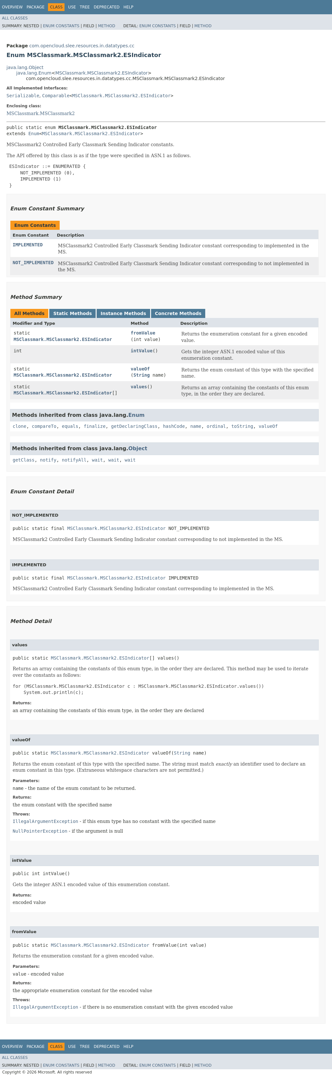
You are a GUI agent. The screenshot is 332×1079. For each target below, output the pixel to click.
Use (72, 7)
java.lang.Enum (34, 73)
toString (242, 426)
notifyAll (74, 460)
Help (129, 7)
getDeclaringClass (134, 426)
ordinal (216, 426)
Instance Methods (123, 313)
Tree (85, 7)
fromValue (143, 332)
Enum (33, 133)
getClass (23, 460)
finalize (94, 426)
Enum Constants (61, 26)
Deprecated (107, 7)
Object (138, 448)
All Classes (15, 18)
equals (70, 426)
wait (97, 460)
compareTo (44, 426)
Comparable (55, 95)
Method (106, 26)
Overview (12, 7)
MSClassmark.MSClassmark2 (40, 113)
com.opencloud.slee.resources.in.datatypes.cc (81, 45)
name (195, 426)
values (139, 386)
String (141, 375)
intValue (141, 350)
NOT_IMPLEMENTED (33, 262)
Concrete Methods (178, 313)
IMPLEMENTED (28, 244)
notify (48, 460)
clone (19, 426)
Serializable (22, 95)
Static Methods (72, 313)
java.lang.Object (24, 67)
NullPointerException (40, 831)
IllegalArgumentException (45, 821)
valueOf (140, 368)
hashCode (174, 426)
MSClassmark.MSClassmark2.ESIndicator (101, 73)
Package (35, 7)
